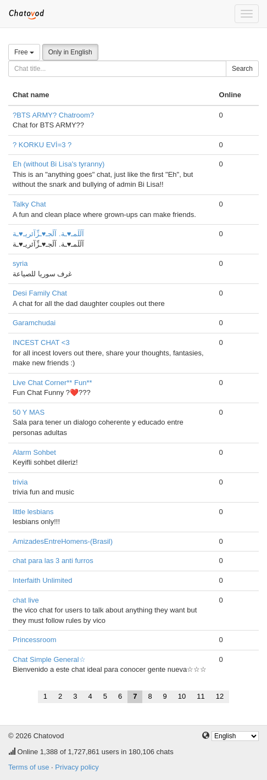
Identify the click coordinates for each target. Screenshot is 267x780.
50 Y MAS (28, 412)
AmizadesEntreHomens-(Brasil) (63, 541)
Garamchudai (34, 323)
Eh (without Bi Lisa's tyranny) (58, 164)
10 (182, 696)
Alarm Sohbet (34, 452)
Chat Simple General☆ (49, 659)
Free (24, 52)
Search (242, 69)
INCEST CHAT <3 (41, 342)
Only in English (70, 52)
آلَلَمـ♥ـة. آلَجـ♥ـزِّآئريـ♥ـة (48, 234)
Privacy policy (76, 767)
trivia (20, 482)
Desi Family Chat (40, 293)
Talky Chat (29, 204)
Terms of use (28, 767)
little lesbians (33, 512)
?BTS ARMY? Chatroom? (53, 115)
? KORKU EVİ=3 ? (42, 145)
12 (220, 696)
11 (200, 696)
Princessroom (34, 640)
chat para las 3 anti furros (53, 560)
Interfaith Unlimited (42, 580)
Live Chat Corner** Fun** (52, 382)
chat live (26, 600)
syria (20, 263)
